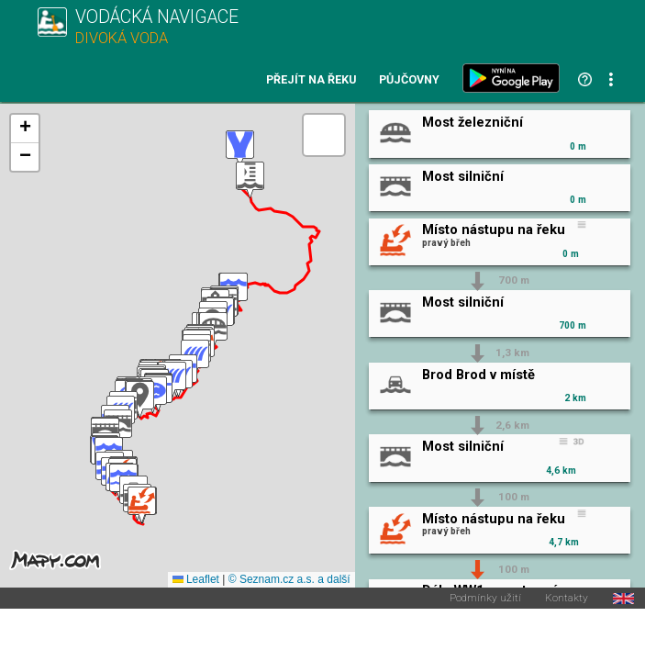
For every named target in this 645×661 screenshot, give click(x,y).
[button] (142, 505)
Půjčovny (409, 80)
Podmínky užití (485, 598)
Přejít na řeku (311, 80)
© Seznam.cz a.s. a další (289, 579)
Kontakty (566, 598)
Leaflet (195, 579)
